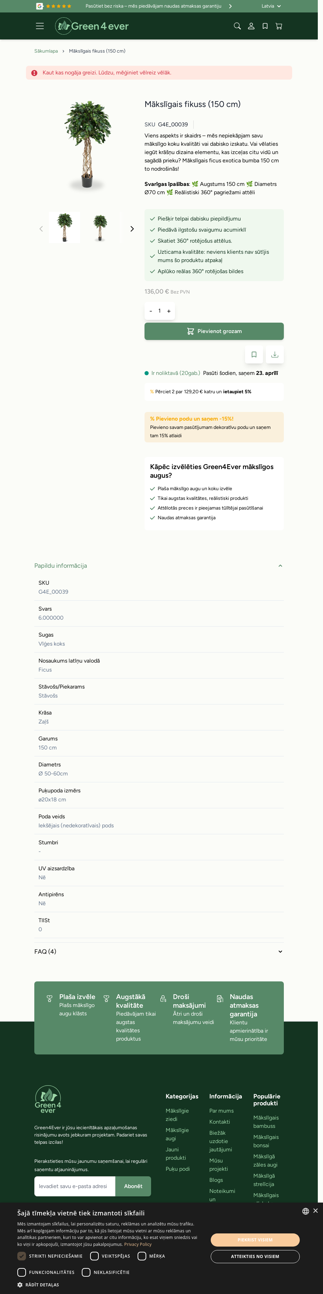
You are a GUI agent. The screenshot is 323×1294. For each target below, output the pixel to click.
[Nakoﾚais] (132, 229)
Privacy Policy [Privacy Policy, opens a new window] (138, 1244)
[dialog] (161, 1248)
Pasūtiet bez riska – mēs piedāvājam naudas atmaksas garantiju (160, 6)
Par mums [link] (221, 1110)
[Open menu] (39, 26)
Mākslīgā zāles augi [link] (265, 1160)
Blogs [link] (216, 1180)
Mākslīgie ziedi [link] (177, 1114)
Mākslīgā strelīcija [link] (264, 1179)
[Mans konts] (251, 26)
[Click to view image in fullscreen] (86, 143)
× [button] (315, 1211)
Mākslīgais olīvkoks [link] (266, 1199)
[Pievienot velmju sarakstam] (254, 354)
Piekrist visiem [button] (255, 1240)
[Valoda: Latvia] (271, 6)
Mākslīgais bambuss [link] (266, 1121)
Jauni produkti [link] (176, 1153)
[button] (109, 1284)
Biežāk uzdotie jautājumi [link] (220, 1141)
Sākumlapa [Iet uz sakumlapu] (46, 51)
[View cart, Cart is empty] (279, 26)
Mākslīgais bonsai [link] (266, 1141)
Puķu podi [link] (178, 1169)
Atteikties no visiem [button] (255, 1256)
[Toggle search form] (237, 26)
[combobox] (305, 1211)
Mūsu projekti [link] (218, 1164)
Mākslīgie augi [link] (177, 1134)
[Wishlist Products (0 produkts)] (265, 26)
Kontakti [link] (219, 1121)
